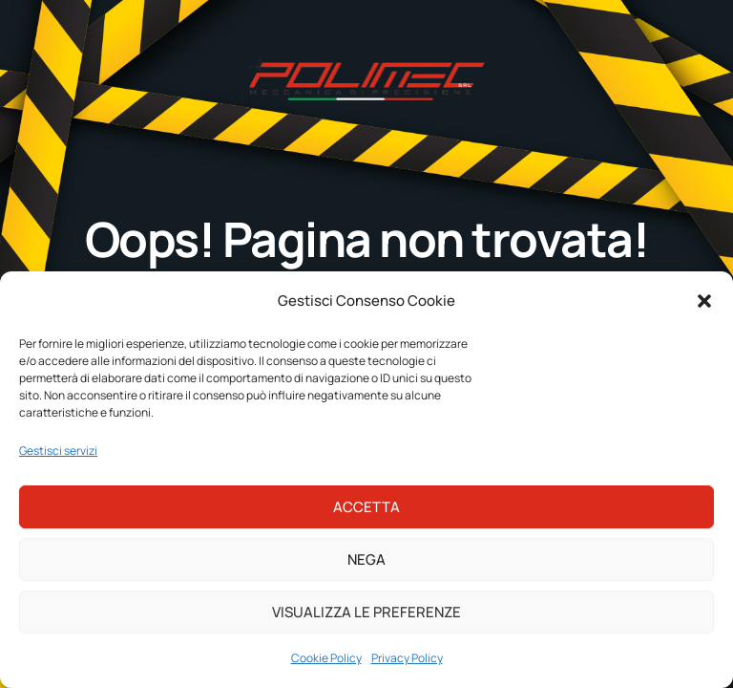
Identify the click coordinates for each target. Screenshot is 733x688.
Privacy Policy (407, 658)
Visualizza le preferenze (366, 612)
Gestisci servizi (58, 450)
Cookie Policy (326, 658)
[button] (704, 301)
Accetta (366, 507)
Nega (366, 559)
